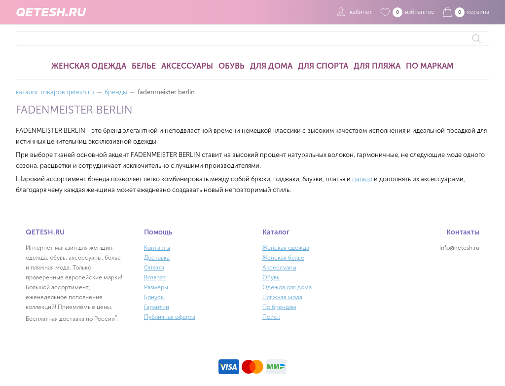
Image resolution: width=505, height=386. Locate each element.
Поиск (271, 316)
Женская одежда (88, 66)
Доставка (157, 257)
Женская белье (283, 257)
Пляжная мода (282, 297)
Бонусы (154, 297)
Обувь (231, 66)
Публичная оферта (169, 316)
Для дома (271, 66)
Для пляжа (377, 66)
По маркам (430, 66)
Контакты (157, 247)
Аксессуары (187, 66)
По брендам (279, 307)
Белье (144, 66)
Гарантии (156, 307)
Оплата (154, 267)
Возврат (155, 277)
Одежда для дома (287, 287)
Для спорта (323, 66)
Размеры (156, 287)
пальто (362, 179)
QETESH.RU (51, 11)
